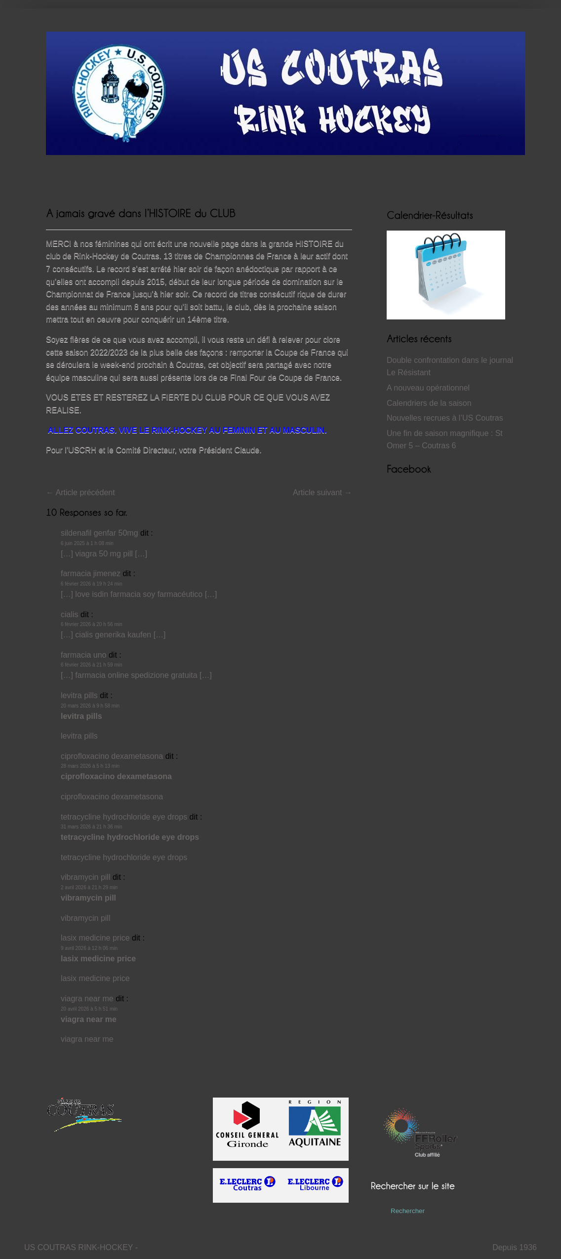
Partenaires (339, 176)
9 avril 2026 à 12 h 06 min (89, 948)
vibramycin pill (85, 877)
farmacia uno (84, 655)
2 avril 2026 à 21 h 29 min (89, 887)
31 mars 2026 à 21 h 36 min (91, 826)
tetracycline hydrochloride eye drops (124, 817)
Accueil (58, 176)
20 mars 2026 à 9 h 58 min (90, 705)
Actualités (100, 176)
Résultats (147, 176)
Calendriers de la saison (429, 403)
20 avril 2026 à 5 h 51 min (89, 1009)
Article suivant (322, 492)
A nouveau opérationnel (428, 388)
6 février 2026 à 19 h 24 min (91, 584)
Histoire (189, 176)
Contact (293, 176)
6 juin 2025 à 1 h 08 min (87, 543)
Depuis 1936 (514, 1247)
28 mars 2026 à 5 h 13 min (90, 766)
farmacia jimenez (90, 573)
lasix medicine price (95, 938)
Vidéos (225, 176)
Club (261, 176)
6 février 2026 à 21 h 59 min (91, 665)
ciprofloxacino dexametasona (112, 756)
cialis (70, 614)
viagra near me (87, 998)
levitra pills (79, 695)
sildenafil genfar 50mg (99, 533)
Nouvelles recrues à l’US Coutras (445, 418)
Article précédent (80, 492)
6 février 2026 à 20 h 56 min (91, 624)
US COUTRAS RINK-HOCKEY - (81, 1247)
